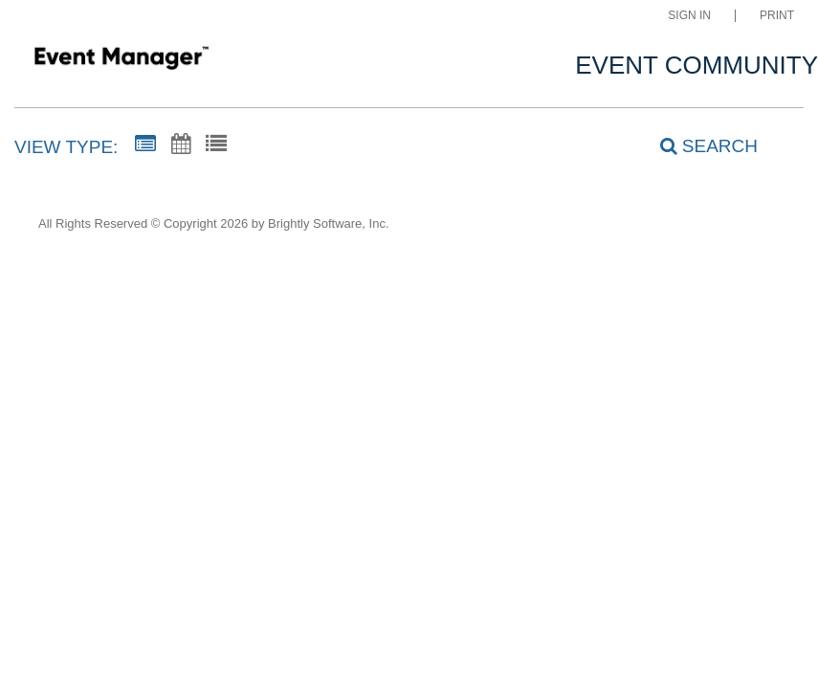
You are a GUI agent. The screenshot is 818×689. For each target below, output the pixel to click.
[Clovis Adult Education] (121, 60)
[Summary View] (145, 144)
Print (777, 16)
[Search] (698, 146)
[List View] (216, 144)
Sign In (689, 16)
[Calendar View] (180, 144)
